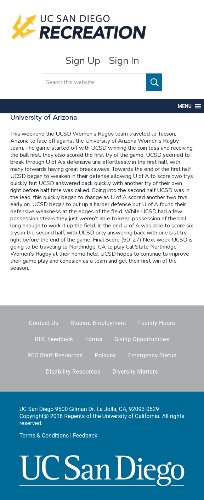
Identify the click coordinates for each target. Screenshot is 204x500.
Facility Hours (156, 323)
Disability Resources (73, 371)
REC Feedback (54, 339)
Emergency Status (152, 355)
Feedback (85, 435)
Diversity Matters (135, 371)
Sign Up (82, 60)
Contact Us (44, 323)
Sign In (124, 60)
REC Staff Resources (55, 355)
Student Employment (98, 323)
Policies (105, 355)
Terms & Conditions (44, 435)
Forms (93, 339)
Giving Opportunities (141, 339)
